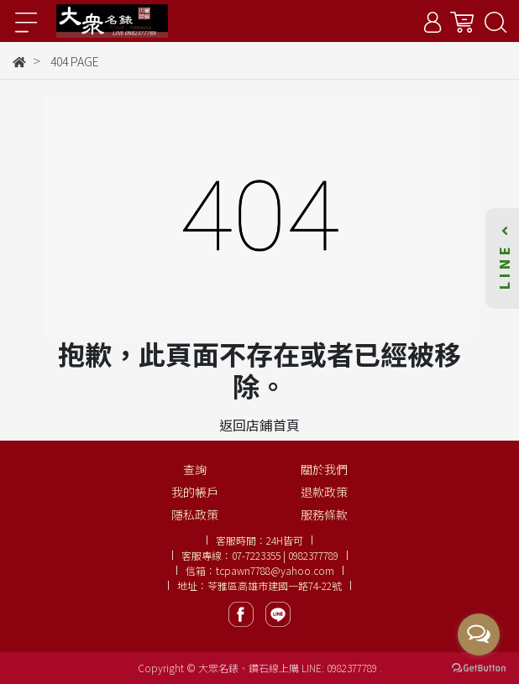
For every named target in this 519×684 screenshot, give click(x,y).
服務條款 (324, 514)
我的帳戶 (194, 491)
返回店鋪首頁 (259, 425)
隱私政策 (194, 514)
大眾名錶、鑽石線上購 (248, 668)
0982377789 (353, 668)
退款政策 (324, 491)
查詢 (195, 469)
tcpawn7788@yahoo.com (275, 570)
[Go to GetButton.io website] (479, 666)
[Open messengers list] (479, 634)
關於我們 (324, 469)
